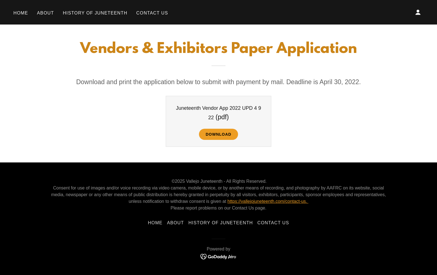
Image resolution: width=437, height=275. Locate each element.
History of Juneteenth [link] (95, 13)
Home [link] (20, 13)
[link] (218, 256)
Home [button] (155, 222)
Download (218, 134)
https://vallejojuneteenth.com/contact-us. (267, 201)
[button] (418, 12)
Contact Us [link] (152, 13)
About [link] (45, 13)
